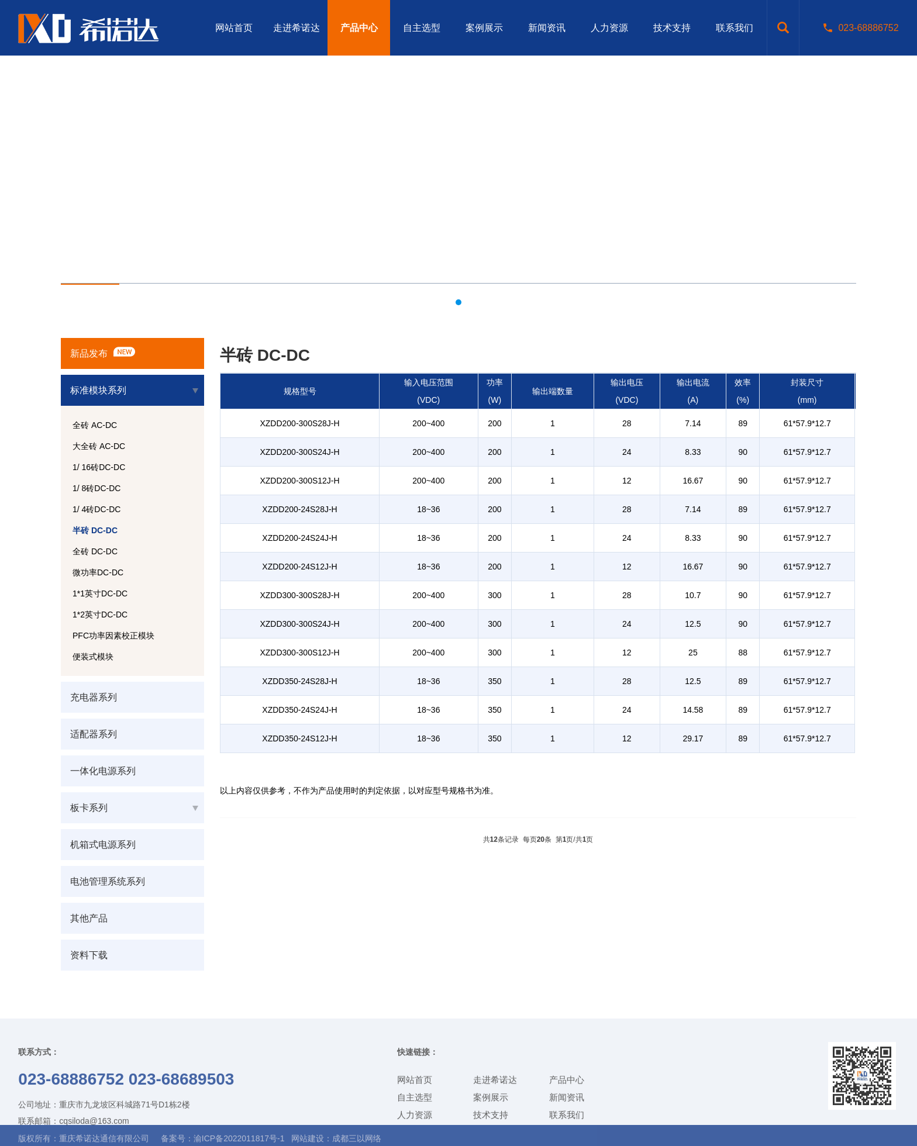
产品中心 (359, 28)
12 (627, 480)
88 (742, 652)
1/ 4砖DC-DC (96, 509)
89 (742, 423)
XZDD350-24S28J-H (299, 681)
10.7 (693, 595)
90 (742, 452)
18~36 (428, 509)
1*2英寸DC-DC (100, 614)
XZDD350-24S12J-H (299, 738)
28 (627, 423)
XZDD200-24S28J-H (299, 509)
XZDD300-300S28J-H (299, 595)
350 (494, 681)
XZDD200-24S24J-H (299, 538)
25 (693, 652)
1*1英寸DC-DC (100, 593)
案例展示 (484, 28)
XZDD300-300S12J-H (299, 652)
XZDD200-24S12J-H (299, 566)
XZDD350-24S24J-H (299, 709)
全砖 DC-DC (95, 551)
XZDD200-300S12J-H (299, 480)
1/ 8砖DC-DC (96, 488)
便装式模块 (93, 656)
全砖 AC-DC (95, 425)
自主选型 (421, 28)
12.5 (693, 624)
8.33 (693, 452)
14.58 (692, 709)
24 (627, 452)
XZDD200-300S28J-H (299, 423)
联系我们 (734, 28)
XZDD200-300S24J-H (299, 452)
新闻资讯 (547, 28)
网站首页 (234, 28)
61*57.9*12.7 (807, 423)
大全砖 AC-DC (99, 446)
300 (494, 595)
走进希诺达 (296, 28)
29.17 (692, 738)
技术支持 (672, 28)
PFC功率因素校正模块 (113, 635)
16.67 (692, 480)
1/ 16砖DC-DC (99, 467)
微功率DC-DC (98, 572)
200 (494, 423)
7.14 (693, 423)
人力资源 (609, 28)
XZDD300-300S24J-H (299, 624)
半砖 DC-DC (95, 530)
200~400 (428, 423)
